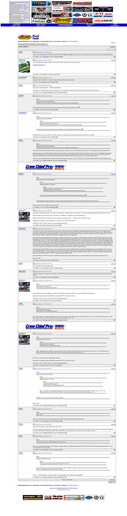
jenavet (21, 52)
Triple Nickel (22, 228)
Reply (110, 482)
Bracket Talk (36, 41)
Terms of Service (73, 488)
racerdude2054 (23, 77)
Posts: (35, 56)
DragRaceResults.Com (24, 41)
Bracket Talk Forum (47, 41)
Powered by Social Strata (67, 479)
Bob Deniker (22, 59)
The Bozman (22, 210)
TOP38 (20, 85)
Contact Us (52, 488)
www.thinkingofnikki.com (39, 65)
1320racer (21, 95)
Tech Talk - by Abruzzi (61, 41)
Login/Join (112, 46)
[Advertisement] (7, 62)
